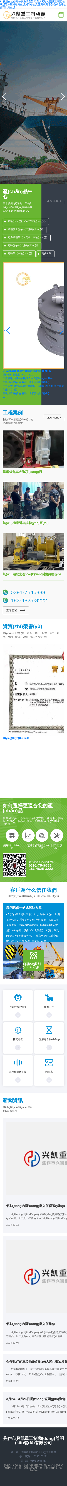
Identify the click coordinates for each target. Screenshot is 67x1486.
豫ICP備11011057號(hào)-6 (45, 1469)
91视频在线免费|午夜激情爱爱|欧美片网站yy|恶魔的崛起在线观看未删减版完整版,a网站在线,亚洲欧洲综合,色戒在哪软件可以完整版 (33, 4)
